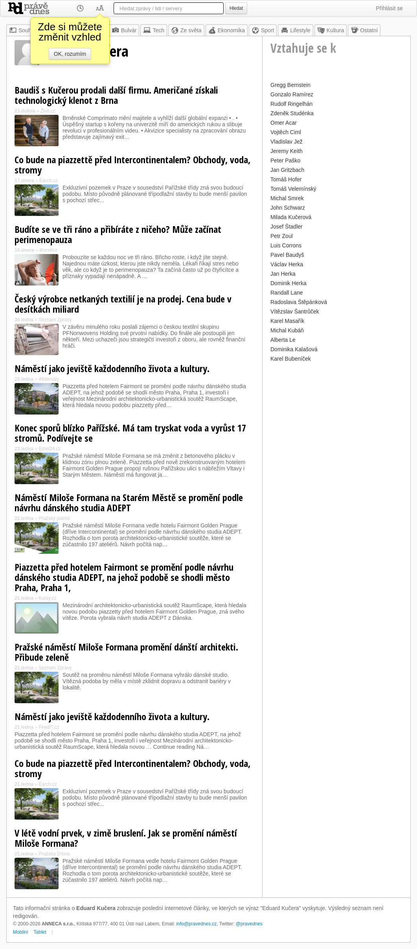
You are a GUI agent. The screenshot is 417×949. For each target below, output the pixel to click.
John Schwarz (287, 208)
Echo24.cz (50, 448)
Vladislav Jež (286, 141)
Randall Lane (286, 292)
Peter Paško (285, 160)
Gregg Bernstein (290, 85)
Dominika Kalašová (294, 349)
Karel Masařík (287, 321)
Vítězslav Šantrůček (294, 311)
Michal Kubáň (287, 330)
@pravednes (249, 924)
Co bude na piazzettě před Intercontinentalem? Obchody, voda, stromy (132, 164)
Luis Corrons (285, 245)
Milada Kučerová (290, 217)
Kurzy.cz (47, 598)
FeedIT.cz (49, 727)
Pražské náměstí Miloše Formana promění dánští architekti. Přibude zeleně (126, 651)
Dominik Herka (288, 283)
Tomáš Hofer (285, 179)
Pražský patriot (54, 518)
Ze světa (186, 30)
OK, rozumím (70, 54)
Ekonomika (226, 30)
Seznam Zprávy (55, 319)
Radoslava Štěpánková (298, 302)
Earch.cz (48, 180)
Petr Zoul (281, 236)
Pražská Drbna (54, 854)
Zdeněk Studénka (292, 113)
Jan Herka (283, 274)
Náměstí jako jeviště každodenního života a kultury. (112, 368)
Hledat (236, 8)
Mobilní (20, 932)
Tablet (40, 932)
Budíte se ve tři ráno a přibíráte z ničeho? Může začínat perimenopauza (118, 234)
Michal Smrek (287, 198)
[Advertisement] (336, 419)
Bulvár (124, 30)
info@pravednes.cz (196, 924)
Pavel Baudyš (287, 255)
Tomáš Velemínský (293, 189)
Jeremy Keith (286, 151)
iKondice (48, 250)
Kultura (330, 30)
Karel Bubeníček (290, 359)
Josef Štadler (286, 226)
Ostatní (364, 30)
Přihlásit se (389, 8)
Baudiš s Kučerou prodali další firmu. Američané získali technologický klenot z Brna (116, 95)
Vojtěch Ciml (285, 132)
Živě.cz (47, 111)
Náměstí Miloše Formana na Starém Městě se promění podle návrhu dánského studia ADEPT (129, 502)
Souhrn (22, 30)
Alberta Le (283, 340)
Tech (153, 30)
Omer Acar (283, 123)
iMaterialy (49, 379)
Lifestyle (295, 30)
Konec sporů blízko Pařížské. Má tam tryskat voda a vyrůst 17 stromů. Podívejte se (130, 432)
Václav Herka (286, 264)
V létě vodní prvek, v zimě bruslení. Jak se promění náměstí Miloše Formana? (126, 837)
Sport (263, 30)
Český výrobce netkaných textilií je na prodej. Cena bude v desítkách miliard (123, 303)
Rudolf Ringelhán (291, 104)
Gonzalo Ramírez (291, 94)
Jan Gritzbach (287, 170)
